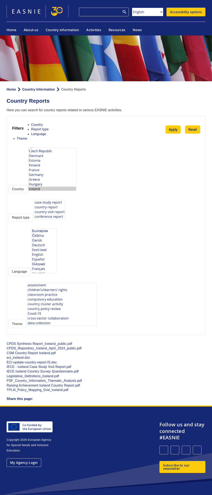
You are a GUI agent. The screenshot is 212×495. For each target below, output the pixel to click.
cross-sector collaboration (62, 318)
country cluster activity (62, 304)
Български (44, 231)
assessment (62, 285)
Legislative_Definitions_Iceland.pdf (33, 376)
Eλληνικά (44, 264)
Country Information (38, 89)
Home (11, 30)
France (52, 170)
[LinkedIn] (163, 450)
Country (37, 124)
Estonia (52, 160)
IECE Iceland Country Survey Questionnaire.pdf (43, 371)
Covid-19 (62, 313)
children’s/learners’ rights (62, 290)
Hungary (52, 184)
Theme (22, 138)
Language (38, 134)
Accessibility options (186, 12)
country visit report (49, 212)
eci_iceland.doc (18, 357)
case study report (49, 202)
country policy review (62, 308)
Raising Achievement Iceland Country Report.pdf (43, 385)
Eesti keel (44, 250)
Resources (117, 30)
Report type (40, 129)
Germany (52, 174)
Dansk (44, 240)
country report (49, 207)
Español (44, 259)
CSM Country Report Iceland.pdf (31, 353)
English (44, 254)
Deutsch (44, 245)
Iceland (52, 189)
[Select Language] (147, 12)
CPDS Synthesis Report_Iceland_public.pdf (39, 343)
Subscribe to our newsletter (176, 467)
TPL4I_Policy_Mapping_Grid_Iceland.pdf (37, 390)
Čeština (44, 235)
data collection (62, 323)
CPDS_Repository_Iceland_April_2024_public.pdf (44, 348)
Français (44, 268)
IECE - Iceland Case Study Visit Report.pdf (39, 367)
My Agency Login (24, 462)
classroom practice (62, 294)
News (137, 30)
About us (31, 30)
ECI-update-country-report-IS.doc (32, 362)
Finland (52, 165)
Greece (52, 179)
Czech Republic (52, 151)
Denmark (52, 155)
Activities (93, 30)
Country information (62, 30)
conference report (49, 216)
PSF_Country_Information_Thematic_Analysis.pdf (44, 380)
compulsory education (62, 299)
